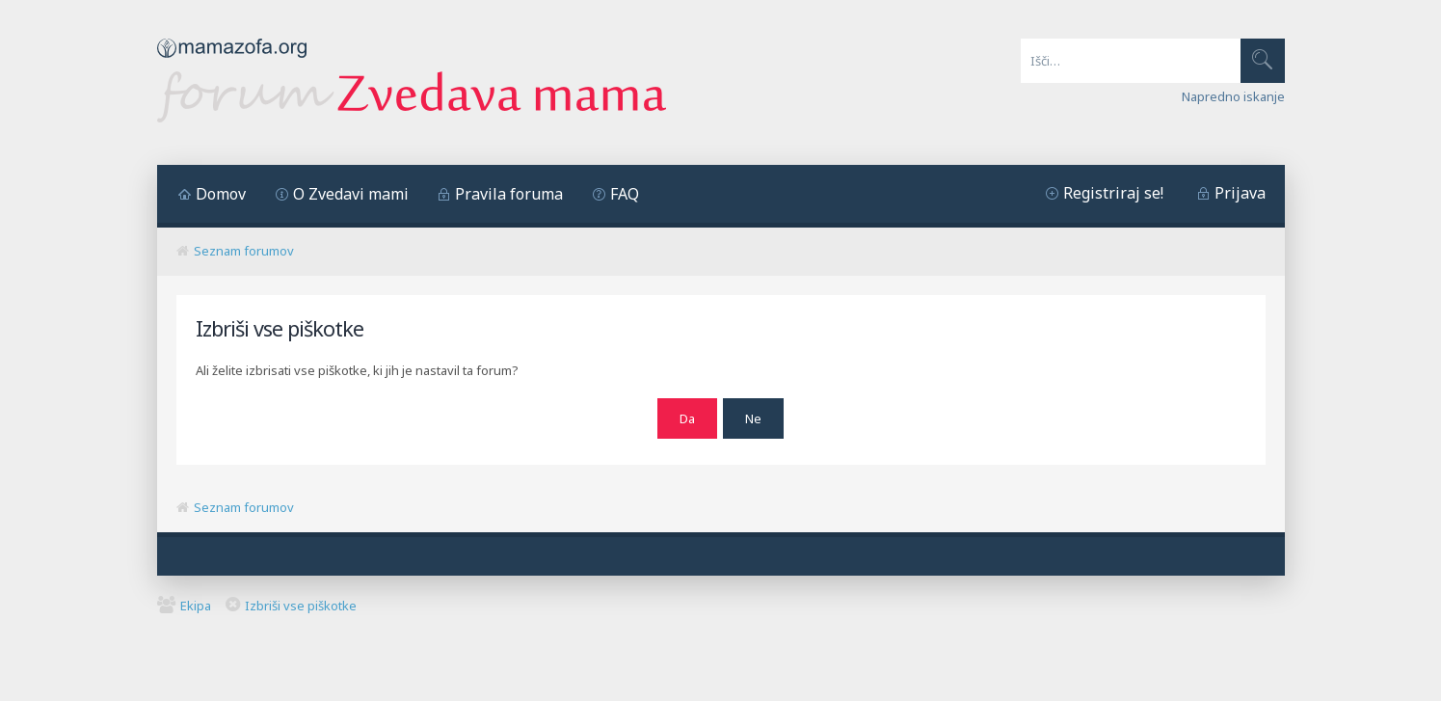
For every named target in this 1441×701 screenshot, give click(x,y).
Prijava (1240, 192)
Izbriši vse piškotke (301, 602)
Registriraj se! (1113, 192)
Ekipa (195, 602)
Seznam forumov (244, 250)
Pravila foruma (509, 193)
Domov (221, 193)
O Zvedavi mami (351, 193)
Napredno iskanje (1233, 96)
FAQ (624, 193)
